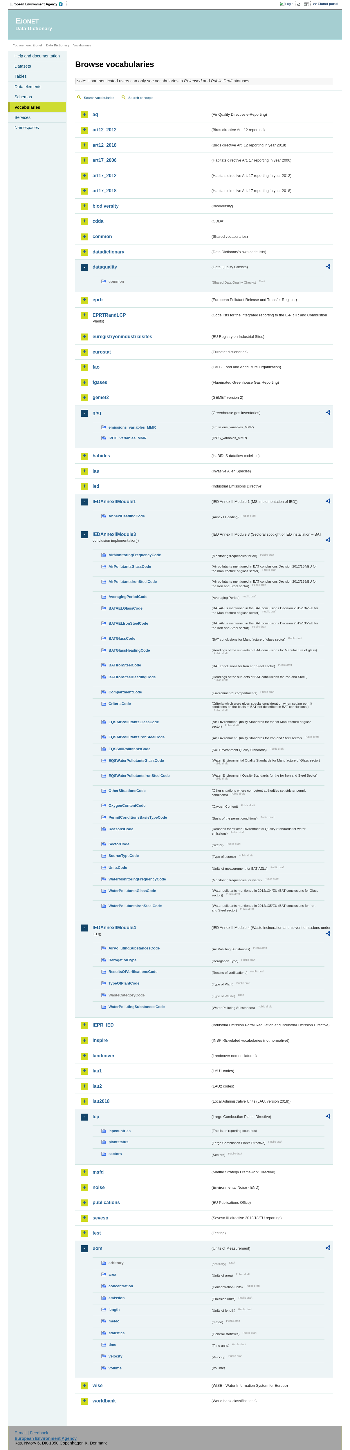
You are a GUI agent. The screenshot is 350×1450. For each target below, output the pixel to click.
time (112, 1344)
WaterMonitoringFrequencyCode (137, 879)
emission (117, 1298)
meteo (114, 1321)
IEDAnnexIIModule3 (114, 534)
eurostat (102, 351)
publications (106, 1202)
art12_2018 (105, 145)
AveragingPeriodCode (128, 596)
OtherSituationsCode (127, 791)
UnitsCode (118, 867)
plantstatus (118, 1142)
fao (96, 367)
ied (96, 486)
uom (97, 1248)
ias (96, 471)
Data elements (28, 86)
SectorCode (119, 844)
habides (101, 455)
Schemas (23, 97)
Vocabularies (27, 107)
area (112, 1274)
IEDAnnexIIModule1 (114, 501)
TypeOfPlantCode (124, 983)
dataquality (105, 266)
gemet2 (101, 397)
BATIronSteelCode (125, 665)
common (102, 236)
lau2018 (101, 1101)
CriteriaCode (120, 704)
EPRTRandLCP (109, 315)
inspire (100, 1040)
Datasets (23, 66)
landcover (104, 1055)
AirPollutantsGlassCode (130, 566)
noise (99, 1187)
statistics (117, 1333)
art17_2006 (105, 160)
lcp (96, 1116)
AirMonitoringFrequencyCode (135, 555)
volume (115, 1368)
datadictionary (108, 251)
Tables (21, 76)
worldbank (104, 1400)
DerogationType (122, 960)
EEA (38, 4)
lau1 (97, 1070)
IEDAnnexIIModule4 (114, 927)
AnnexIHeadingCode (127, 516)
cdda (98, 221)
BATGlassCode (122, 638)
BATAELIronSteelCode (128, 623)
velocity (115, 1356)
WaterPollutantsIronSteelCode (135, 906)
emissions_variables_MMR (132, 427)
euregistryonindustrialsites (122, 336)
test (97, 1232)
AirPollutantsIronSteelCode (133, 581)
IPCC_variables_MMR (128, 438)
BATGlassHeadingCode (129, 650)
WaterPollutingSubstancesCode (137, 1007)
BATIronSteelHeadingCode (132, 677)
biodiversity (106, 206)
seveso (100, 1217)
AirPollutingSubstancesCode (134, 948)
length (114, 1309)
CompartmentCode (125, 692)
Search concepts (140, 97)
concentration (121, 1286)
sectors (115, 1154)
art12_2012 (105, 129)
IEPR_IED (103, 1025)
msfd (98, 1172)
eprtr (98, 299)
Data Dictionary (57, 45)
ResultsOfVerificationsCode (133, 971)
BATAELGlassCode (125, 608)
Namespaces (27, 127)
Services (22, 117)
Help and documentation (37, 56)
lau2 (97, 1086)
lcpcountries (120, 1131)
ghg (97, 412)
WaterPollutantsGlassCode (132, 891)
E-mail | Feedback (31, 1433)
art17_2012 (105, 175)
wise (98, 1385)
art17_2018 (105, 190)
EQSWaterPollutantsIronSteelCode (139, 775)
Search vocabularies (99, 97)
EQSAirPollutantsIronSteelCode (137, 737)
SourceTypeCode (124, 855)
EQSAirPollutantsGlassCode (134, 722)
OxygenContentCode (127, 805)
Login (289, 4)
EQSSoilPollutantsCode (129, 749)
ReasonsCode (121, 829)
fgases (100, 382)
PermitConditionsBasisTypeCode (138, 817)
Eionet (37, 45)
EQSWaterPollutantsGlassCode (136, 760)
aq (95, 114)
